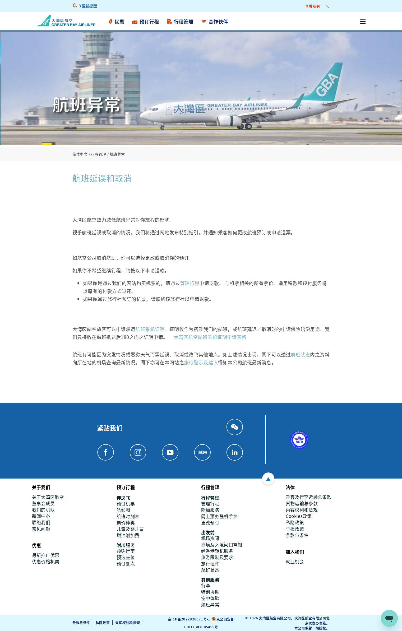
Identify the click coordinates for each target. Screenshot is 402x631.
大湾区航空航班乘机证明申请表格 (210, 336)
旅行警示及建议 (201, 362)
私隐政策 (103, 622)
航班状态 (300, 354)
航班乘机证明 (149, 329)
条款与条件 (81, 622)
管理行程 (189, 283)
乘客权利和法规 (127, 622)
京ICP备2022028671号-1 (189, 618)
